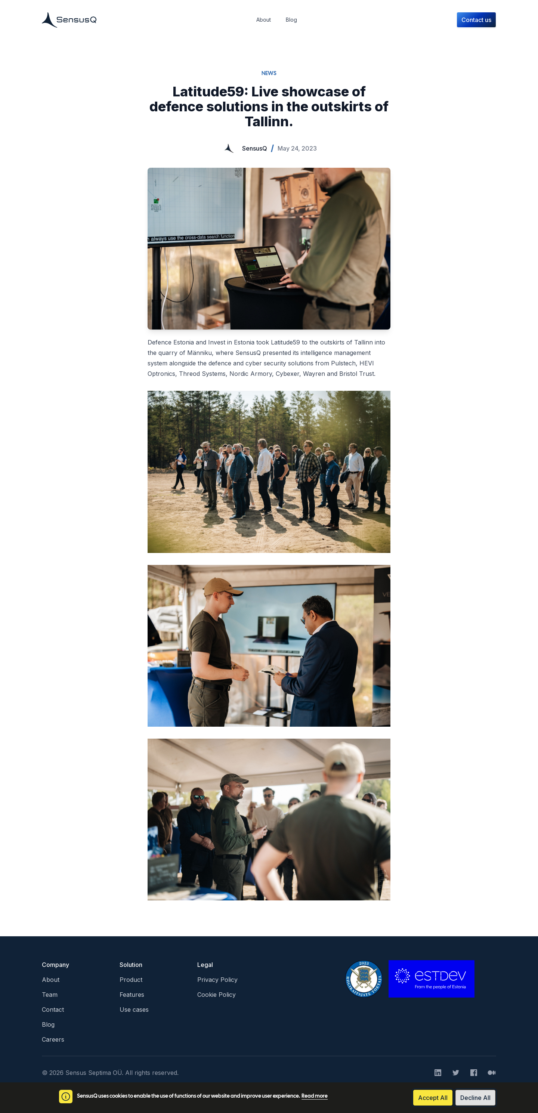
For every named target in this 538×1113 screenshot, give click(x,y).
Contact (53, 1009)
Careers (53, 1039)
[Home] (69, 19)
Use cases (134, 1009)
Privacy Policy (217, 979)
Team (50, 994)
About (50, 979)
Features (132, 994)
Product (131, 979)
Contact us (476, 20)
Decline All (475, 1097)
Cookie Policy (216, 994)
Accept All (433, 1097)
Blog (48, 1024)
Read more (315, 1096)
